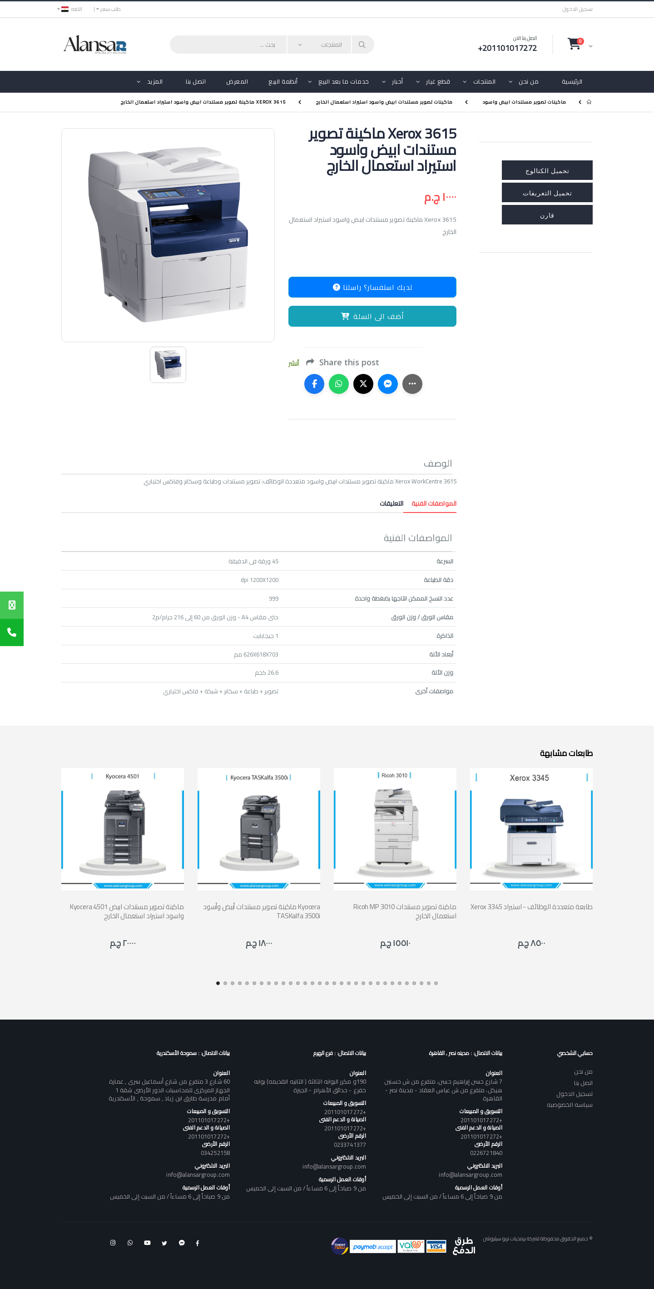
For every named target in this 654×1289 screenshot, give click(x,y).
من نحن (529, 81)
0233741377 (350, 1144)
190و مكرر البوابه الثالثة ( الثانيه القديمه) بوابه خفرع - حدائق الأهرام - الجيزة (310, 1085)
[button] (580, 44)
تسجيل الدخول (578, 9)
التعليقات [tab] (391, 503)
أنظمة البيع (283, 81)
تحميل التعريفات (547, 192)
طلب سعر (110, 9)
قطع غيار (438, 81)
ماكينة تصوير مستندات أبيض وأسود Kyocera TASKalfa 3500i (261, 911)
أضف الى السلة (372, 316)
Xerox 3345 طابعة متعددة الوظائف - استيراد (532, 906)
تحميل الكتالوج (547, 170)
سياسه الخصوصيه (570, 1104)
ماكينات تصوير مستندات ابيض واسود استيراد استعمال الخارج (384, 102)
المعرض (237, 81)
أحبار (397, 81)
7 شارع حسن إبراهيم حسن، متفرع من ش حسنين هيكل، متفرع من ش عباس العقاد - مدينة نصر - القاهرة (443, 1089)
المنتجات (484, 81)
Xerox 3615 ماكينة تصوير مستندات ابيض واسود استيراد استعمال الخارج (203, 102)
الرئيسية (572, 81)
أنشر (293, 363)
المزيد (155, 81)
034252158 (215, 1152)
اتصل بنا (196, 81)
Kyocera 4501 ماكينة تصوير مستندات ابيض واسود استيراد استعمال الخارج (127, 911)
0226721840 (486, 1152)
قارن (547, 214)
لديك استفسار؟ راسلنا (372, 287)
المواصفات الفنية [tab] (429, 503)
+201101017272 (481, 1120)
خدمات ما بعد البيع (343, 81)
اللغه (71, 9)
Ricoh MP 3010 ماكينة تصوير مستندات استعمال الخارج (404, 911)
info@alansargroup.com (470, 1174)
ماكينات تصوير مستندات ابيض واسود (524, 102)
